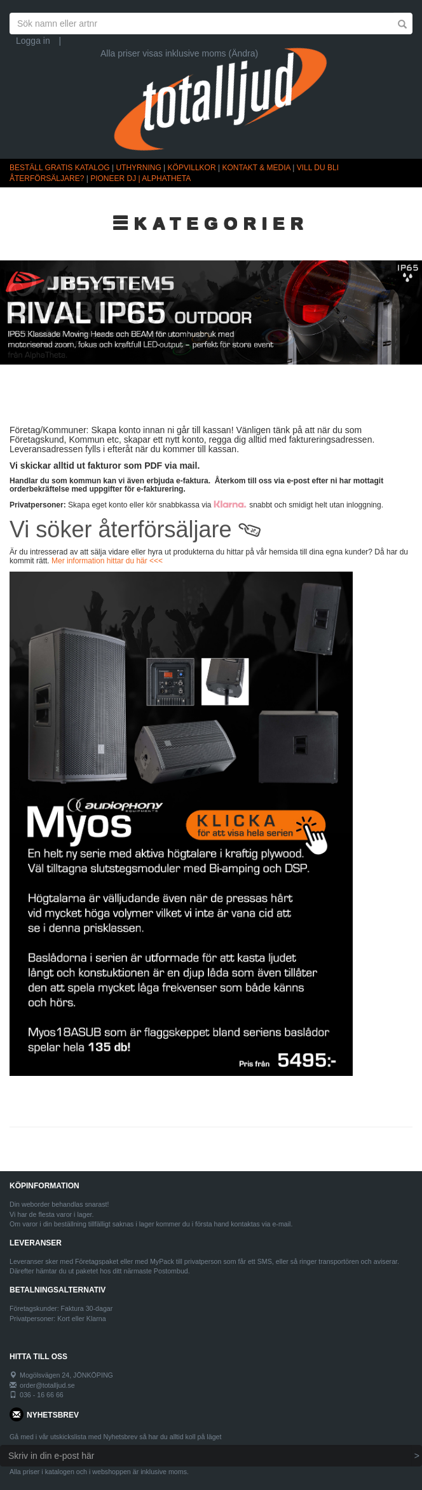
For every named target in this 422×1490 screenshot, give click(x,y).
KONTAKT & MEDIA (256, 167)
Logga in (33, 41)
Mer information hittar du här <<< (107, 560)
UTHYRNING (138, 167)
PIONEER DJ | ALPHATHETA (140, 178)
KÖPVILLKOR (192, 167)
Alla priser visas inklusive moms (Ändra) (179, 53)
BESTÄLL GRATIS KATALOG (60, 167)
